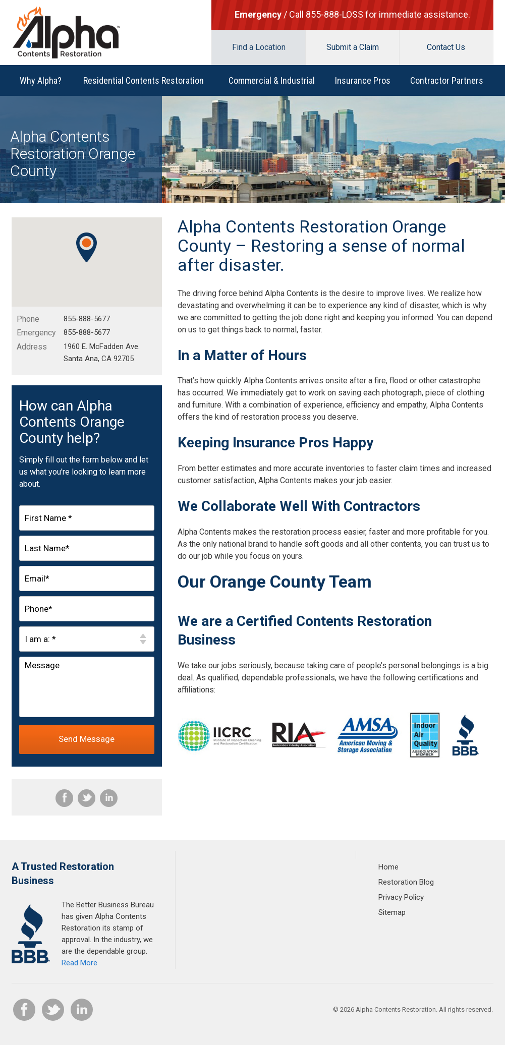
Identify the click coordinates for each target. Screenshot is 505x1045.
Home (388, 867)
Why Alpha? (41, 80)
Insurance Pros (362, 80)
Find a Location (259, 47)
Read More (79, 962)
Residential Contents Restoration (143, 80)
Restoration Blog (406, 882)
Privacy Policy (401, 897)
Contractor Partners (446, 80)
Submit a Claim (352, 47)
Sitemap (392, 912)
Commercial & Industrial (272, 80)
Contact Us (446, 47)
